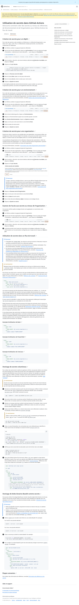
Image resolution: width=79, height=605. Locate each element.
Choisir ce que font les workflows (36, 9)
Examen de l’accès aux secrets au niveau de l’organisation (25, 206)
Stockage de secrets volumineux (15, 367)
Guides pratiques (14, 9)
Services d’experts (33, 600)
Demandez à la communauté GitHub (11, 590)
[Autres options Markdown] (68, 24)
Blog (39, 600)
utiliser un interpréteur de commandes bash (27, 513)
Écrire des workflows (23, 9)
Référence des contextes (29, 275)
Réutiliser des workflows (27, 246)
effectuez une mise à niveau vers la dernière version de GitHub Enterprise (59, 15)
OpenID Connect (23, 260)
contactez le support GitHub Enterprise (26, 16)
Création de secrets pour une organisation (19, 131)
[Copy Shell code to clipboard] (46, 431)
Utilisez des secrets (48, 9)
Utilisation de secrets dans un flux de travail (20, 236)
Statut (24, 600)
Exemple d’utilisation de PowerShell (14, 337)
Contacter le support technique (10, 592)
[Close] (75, 2)
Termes (13, 600)
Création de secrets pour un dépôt (16, 39)
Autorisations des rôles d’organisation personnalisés (32, 145)
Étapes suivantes (10, 573)
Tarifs (27, 600)
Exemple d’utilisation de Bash (12, 322)
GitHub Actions (6, 9)
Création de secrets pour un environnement (20, 90)
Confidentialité (19, 600)
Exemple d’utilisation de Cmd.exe (13, 352)
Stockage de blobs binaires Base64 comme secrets (22, 494)
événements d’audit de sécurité (32, 306)
